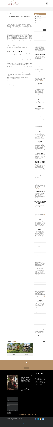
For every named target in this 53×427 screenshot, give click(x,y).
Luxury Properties (40, 20)
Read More (41, 80)
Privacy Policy (12, 419)
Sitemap (16, 419)
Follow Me (26, 367)
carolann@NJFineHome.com (40, 382)
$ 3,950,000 (26, 354)
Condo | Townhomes (40, 24)
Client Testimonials (40, 18)
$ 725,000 (13, 354)
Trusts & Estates (40, 22)
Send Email (9, 412)
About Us (40, 14)
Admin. (8, 419)
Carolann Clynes (40, 16)
